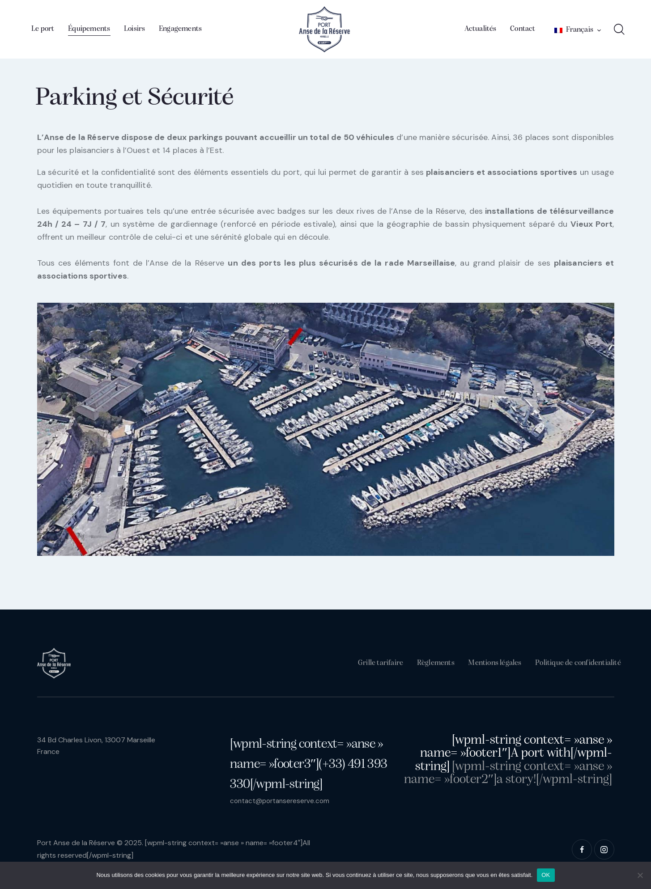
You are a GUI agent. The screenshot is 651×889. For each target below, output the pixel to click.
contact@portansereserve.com (282, 800)
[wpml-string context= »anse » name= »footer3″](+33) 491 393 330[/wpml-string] (308, 764)
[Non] (639, 875)
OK (545, 875)
